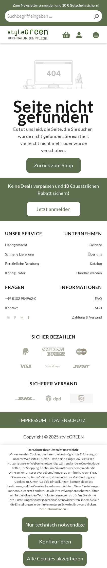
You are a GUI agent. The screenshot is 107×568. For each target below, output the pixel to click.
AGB (98, 308)
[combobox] (48, 16)
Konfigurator (15, 273)
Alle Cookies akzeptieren (55, 558)
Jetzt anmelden (53, 209)
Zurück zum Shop (53, 165)
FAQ (98, 298)
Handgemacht (16, 245)
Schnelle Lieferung (19, 254)
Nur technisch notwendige (55, 524)
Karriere (95, 245)
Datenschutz (68, 420)
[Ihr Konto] (79, 34)
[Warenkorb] (66, 35)
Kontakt (11, 308)
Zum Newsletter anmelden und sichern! (56, 5)
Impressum (32, 420)
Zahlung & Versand (87, 317)
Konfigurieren (55, 541)
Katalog (96, 263)
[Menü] (96, 34)
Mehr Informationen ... (54, 509)
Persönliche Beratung (22, 263)
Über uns (95, 254)
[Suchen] (96, 16)
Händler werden (89, 273)
